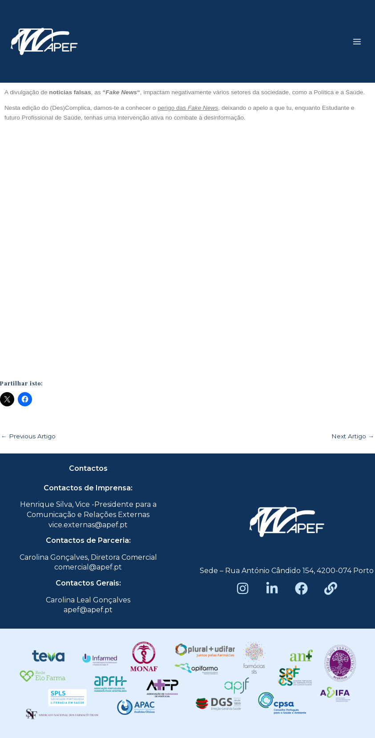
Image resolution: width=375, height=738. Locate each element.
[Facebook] (301, 588)
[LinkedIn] (272, 588)
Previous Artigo (28, 436)
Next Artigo (352, 436)
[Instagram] (242, 588)
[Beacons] (330, 588)
